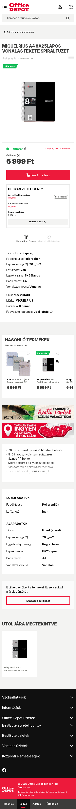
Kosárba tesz (38, 175)
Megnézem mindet (16, 345)
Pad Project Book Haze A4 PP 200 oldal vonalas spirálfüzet (18, 383)
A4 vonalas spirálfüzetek (20, 32)
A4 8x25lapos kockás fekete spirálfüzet (48, 382)
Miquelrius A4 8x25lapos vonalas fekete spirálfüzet (16, 670)
